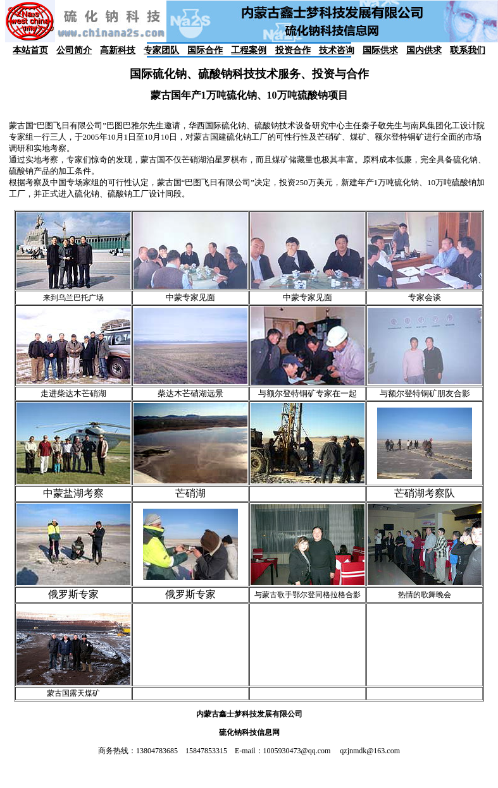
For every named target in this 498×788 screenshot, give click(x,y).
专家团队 (161, 50)
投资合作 (293, 50)
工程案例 (248, 50)
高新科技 (117, 50)
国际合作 (205, 50)
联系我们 (467, 50)
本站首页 (30, 50)
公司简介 (74, 50)
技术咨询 (336, 50)
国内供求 (424, 50)
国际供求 (380, 50)
